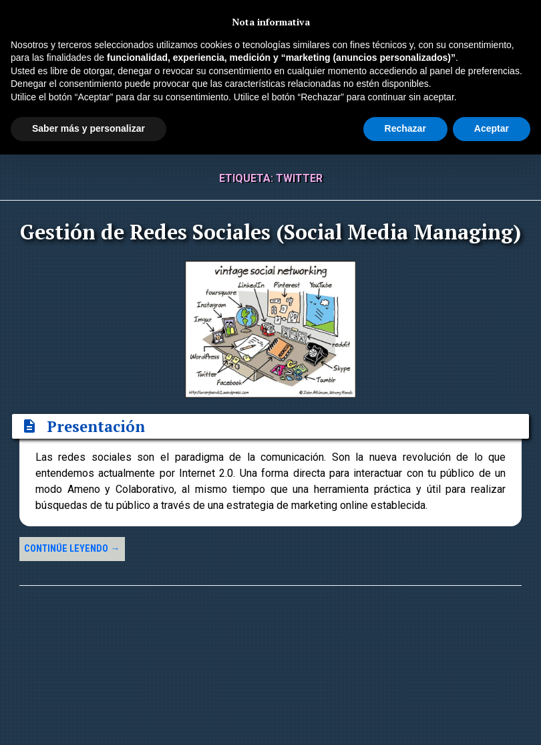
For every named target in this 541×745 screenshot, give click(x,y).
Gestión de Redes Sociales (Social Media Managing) (270, 231)
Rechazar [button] (405, 128)
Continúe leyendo (72, 548)
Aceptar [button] (491, 128)
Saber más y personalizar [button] (88, 128)
